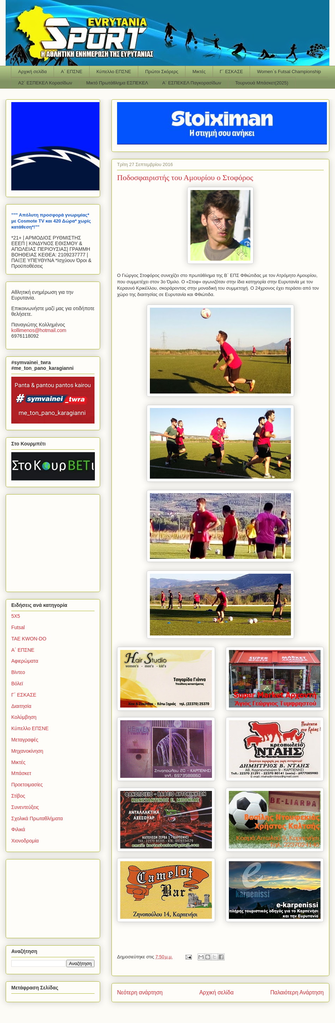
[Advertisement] (55, 541)
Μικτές (199, 71)
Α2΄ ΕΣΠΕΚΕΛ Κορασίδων (45, 82)
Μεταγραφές (24, 740)
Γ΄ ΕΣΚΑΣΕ (231, 71)
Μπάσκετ (21, 773)
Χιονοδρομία (25, 841)
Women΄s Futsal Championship (289, 71)
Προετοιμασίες (27, 784)
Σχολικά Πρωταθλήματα (37, 818)
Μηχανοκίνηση (27, 751)
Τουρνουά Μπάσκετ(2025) (261, 82)
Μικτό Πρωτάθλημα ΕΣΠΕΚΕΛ (117, 82)
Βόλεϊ (17, 683)
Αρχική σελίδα (32, 71)
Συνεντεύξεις (25, 807)
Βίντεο (18, 672)
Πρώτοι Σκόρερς (161, 71)
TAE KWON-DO (28, 638)
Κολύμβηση (23, 717)
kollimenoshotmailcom (38, 330)
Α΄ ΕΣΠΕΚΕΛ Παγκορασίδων (191, 82)
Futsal (18, 627)
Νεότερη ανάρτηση (140, 992)
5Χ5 (15, 616)
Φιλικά (18, 829)
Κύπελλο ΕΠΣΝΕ (113, 71)
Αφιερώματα (24, 661)
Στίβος (18, 796)
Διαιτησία (21, 706)
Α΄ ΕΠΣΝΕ (72, 71)
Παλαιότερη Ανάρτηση (297, 992)
